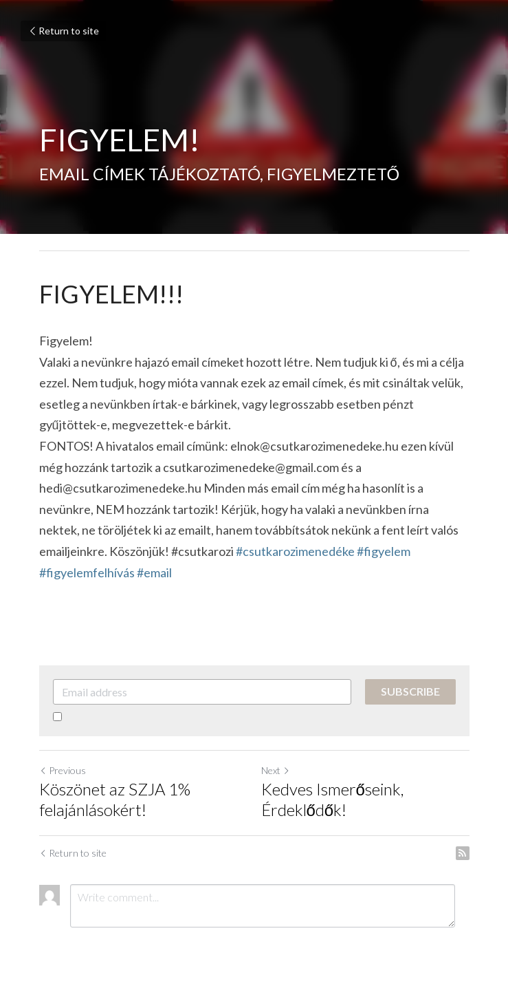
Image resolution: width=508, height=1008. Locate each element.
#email (154, 572)
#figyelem (383, 551)
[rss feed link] (463, 853)
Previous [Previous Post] (62, 770)
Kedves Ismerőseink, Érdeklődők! (332, 799)
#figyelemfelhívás (87, 572)
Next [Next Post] (275, 770)
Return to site (63, 30)
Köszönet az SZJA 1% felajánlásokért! (114, 799)
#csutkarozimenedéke (295, 551)
